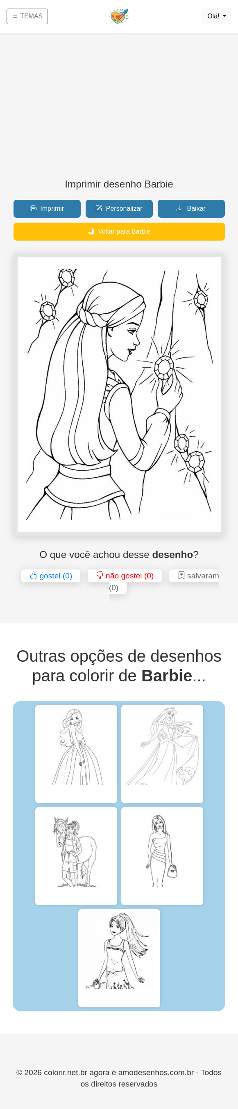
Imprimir (47, 208)
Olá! (214, 16)
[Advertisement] (119, 108)
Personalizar (118, 208)
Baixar (191, 208)
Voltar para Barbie (119, 231)
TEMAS (27, 16)
